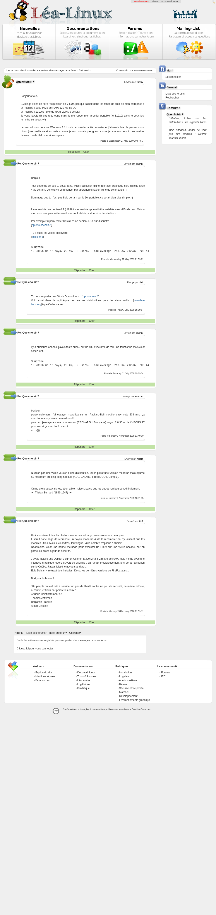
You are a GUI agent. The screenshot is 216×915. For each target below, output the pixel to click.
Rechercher (172, 97)
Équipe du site (43, 672)
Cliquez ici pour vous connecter (35, 648)
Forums (165, 672)
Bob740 (139, 396)
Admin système (128, 680)
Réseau (123, 684)
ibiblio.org (37, 236)
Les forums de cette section (34, 70)
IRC (163, 676)
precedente (135, 70)
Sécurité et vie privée (131, 688)
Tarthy (140, 82)
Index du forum (57, 632)
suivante (148, 70)
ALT (141, 521)
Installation (125, 672)
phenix (139, 164)
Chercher (74, 632)
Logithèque (83, 684)
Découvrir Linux (86, 672)
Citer (86, 151)
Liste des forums (36, 632)
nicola (140, 459)
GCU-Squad (166, 1)
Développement (128, 696)
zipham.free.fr (90, 296)
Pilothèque (83, 688)
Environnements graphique (134, 700)
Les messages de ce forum (63, 70)
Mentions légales (45, 676)
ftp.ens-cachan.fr (41, 225)
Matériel (124, 692)
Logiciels (124, 676)
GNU (175, 1)
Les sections (13, 70)
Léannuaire (83, 680)
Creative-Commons (141, 709)
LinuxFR (155, 1)
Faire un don (42, 680)
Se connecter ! (173, 76)
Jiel (141, 282)
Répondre (74, 151)
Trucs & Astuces (86, 676)
